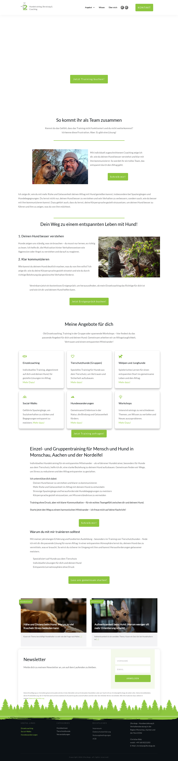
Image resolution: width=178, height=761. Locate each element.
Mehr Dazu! (29, 382)
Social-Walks (26, 731)
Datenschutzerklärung (102, 731)
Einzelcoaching (27, 728)
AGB (94, 738)
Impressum (97, 728)
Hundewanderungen (29, 734)
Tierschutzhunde (63, 731)
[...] (81, 636)
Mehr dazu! (76, 382)
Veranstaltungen (63, 734)
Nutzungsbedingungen (102, 735)
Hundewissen (62, 728)
